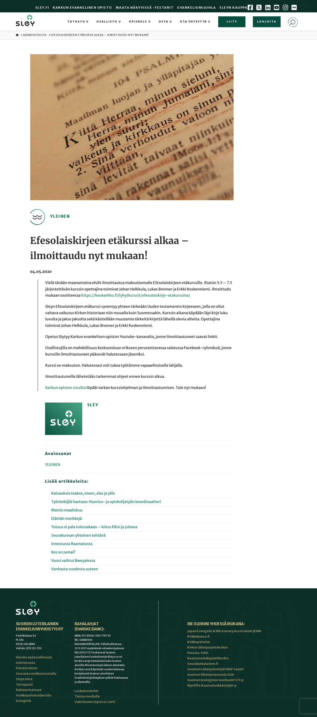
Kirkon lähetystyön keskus (207, 647)
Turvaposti (24, 684)
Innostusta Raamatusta (71, 544)
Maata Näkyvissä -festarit (145, 7)
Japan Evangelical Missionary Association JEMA (224, 631)
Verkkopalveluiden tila (33, 695)
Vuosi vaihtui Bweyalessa (73, 560)
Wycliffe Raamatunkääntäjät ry (211, 685)
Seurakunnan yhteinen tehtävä (78, 535)
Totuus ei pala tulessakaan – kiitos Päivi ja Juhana (94, 527)
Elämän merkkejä (66, 518)
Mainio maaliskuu (66, 510)
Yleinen (52, 464)
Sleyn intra (24, 679)
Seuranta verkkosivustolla (36, 673)
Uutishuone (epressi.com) (95, 702)
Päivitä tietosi (26, 668)
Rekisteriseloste (29, 690)
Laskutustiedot (86, 691)
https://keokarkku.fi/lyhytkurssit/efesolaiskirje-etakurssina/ (135, 295)
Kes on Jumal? (63, 552)
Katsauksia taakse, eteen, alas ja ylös (83, 493)
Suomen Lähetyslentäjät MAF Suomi (215, 669)
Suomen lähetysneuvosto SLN (210, 674)
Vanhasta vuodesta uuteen (74, 569)
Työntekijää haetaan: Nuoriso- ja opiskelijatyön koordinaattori (106, 502)
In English (23, 701)
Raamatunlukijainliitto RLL (208, 658)
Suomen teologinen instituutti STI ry (215, 680)
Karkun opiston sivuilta (65, 387)
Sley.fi (42, 7)
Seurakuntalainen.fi (202, 664)
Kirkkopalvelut (198, 642)
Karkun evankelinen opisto (82, 7)
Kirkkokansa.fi (198, 636)
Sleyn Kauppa (233, 7)
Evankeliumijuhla (196, 7)
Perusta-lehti (197, 653)
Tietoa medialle (87, 696)
